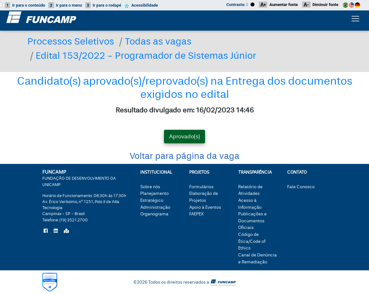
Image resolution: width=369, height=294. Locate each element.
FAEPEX (196, 214)
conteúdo (25, 5)
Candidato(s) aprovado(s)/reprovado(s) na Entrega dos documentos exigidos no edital (184, 88)
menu (65, 5)
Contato (297, 172)
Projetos (199, 172)
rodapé (103, 5)
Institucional (156, 172)
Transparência (255, 172)
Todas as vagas (158, 41)
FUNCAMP (79, 178)
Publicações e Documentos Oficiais (252, 220)
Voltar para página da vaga (184, 156)
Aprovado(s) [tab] (184, 136)
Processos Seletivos (70, 41)
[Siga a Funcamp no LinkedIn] (56, 231)
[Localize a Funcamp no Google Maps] (66, 231)
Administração (155, 207)
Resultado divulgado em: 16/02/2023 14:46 (185, 110)
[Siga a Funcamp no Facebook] (46, 231)
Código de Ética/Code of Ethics (251, 241)
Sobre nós (150, 186)
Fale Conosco (301, 186)
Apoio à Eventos (205, 207)
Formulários (201, 186)
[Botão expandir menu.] (355, 20)
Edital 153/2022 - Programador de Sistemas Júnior (146, 55)
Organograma (154, 214)
